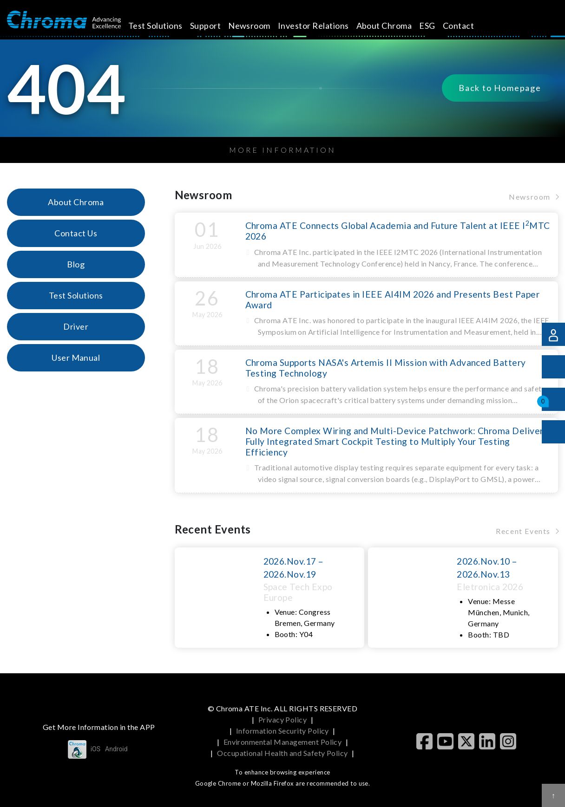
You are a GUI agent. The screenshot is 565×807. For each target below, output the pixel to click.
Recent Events (523, 531)
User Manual (76, 357)
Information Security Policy (282, 730)
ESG (438, 25)
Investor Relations (324, 25)
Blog (76, 264)
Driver (75, 326)
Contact (468, 25)
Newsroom (260, 25)
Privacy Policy (282, 719)
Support (215, 25)
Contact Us (75, 233)
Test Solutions (166, 25)
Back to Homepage (500, 88)
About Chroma (394, 25)
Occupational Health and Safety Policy (282, 752)
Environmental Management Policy (282, 741)
